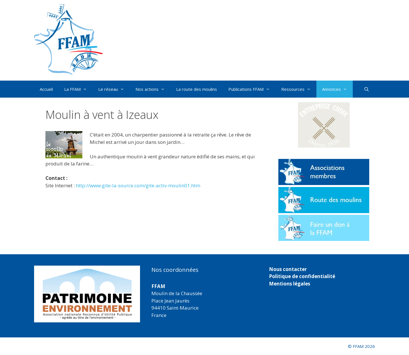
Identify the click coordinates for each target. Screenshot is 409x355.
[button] (323, 125)
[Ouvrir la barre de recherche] (366, 89)
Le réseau (114, 89)
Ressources (298, 89)
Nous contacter (288, 269)
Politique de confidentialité (302, 276)
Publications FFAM (252, 89)
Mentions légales (289, 283)
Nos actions (152, 89)
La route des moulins (196, 89)
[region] (87, 294)
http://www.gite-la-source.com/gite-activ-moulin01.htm (138, 185)
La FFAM (78, 89)
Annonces (337, 89)
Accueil (46, 89)
